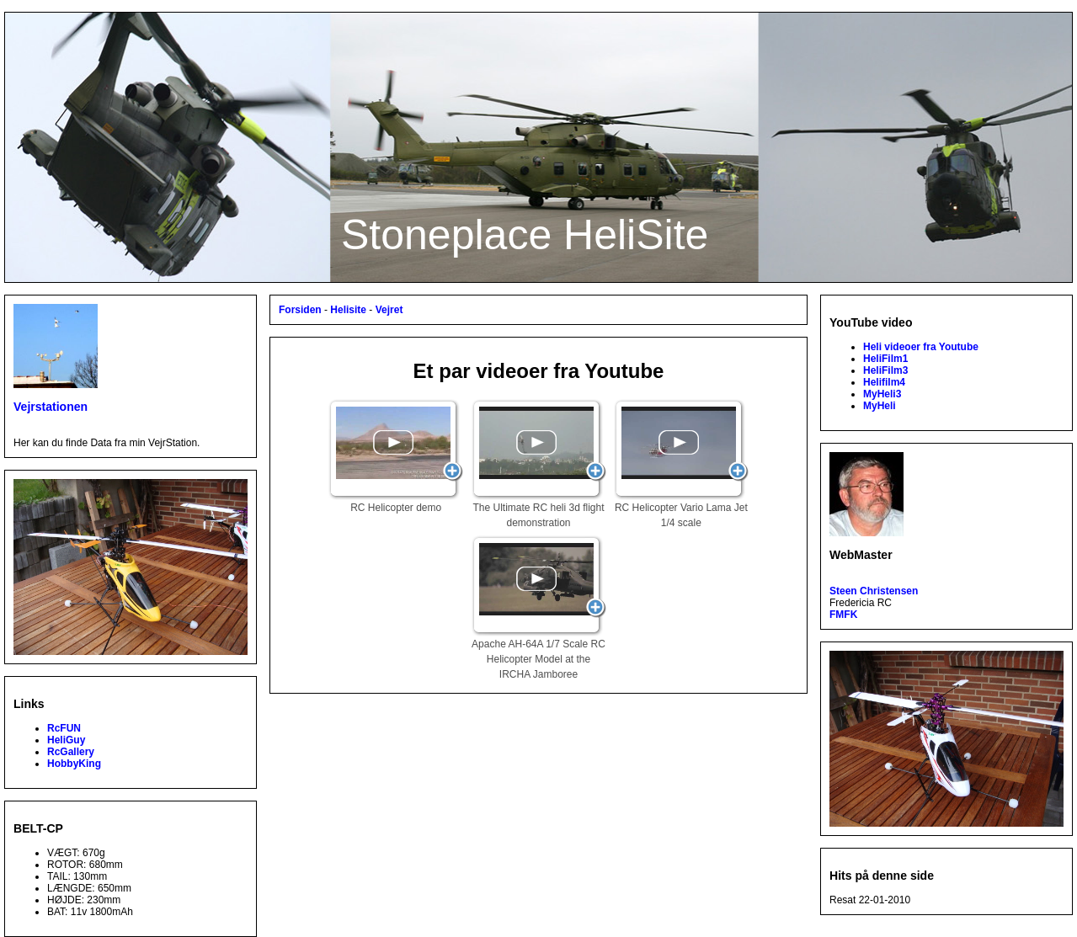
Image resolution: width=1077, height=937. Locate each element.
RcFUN (64, 728)
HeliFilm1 (885, 359)
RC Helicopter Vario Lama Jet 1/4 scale (681, 464)
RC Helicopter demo (395, 456)
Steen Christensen (873, 591)
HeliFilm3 (885, 370)
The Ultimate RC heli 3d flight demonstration (539, 464)
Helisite (348, 310)
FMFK (843, 614)
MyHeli (879, 406)
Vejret (389, 310)
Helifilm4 (884, 382)
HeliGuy (66, 740)
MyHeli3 (882, 394)
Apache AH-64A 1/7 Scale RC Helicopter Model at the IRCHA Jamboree (539, 607)
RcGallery (70, 752)
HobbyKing (74, 763)
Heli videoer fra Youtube (920, 347)
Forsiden (300, 310)
